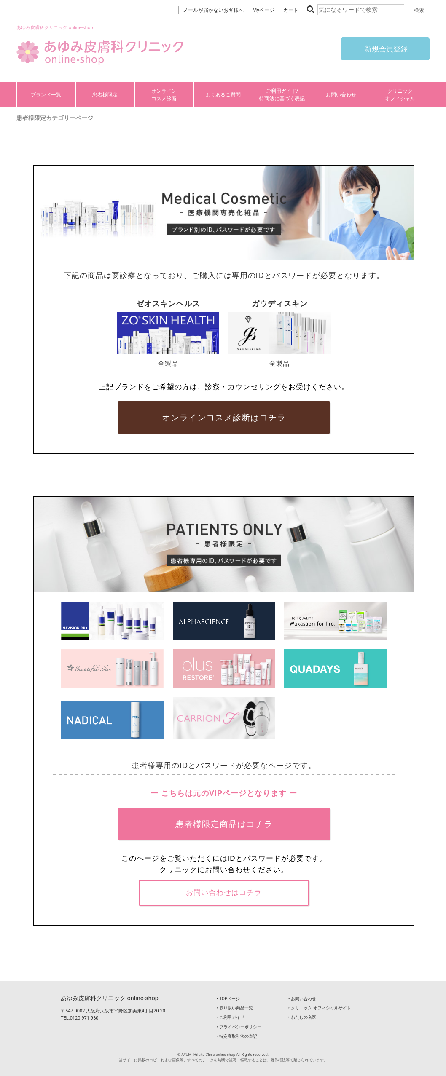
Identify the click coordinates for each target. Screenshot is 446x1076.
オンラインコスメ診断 (164, 95)
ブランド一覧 (46, 95)
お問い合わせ (341, 95)
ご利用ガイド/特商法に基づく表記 (282, 95)
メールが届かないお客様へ (213, 10)
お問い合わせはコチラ (224, 892)
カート (290, 10)
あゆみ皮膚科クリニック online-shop (110, 998)
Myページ (263, 10)
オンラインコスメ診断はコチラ (224, 417)
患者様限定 (105, 95)
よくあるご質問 (223, 95)
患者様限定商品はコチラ (224, 824)
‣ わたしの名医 (302, 1017)
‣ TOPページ (228, 998)
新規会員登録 (385, 49)
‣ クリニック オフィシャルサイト (319, 1008)
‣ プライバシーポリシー (239, 1027)
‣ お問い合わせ (302, 998)
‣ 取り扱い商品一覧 (235, 1008)
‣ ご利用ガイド (230, 1017)
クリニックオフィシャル (400, 95)
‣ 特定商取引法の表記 (237, 1036)
